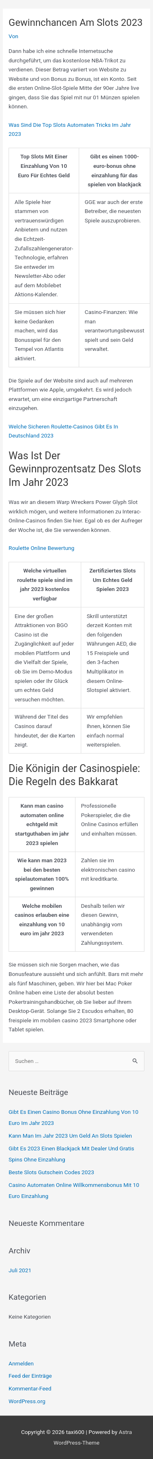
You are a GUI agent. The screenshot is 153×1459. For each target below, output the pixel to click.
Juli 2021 (20, 1270)
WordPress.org (27, 1401)
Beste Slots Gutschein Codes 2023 (51, 1172)
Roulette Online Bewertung (41, 548)
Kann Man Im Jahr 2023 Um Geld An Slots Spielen (70, 1135)
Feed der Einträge (30, 1375)
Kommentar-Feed (30, 1388)
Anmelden (21, 1363)
